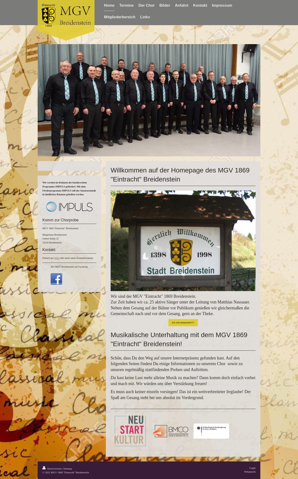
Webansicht (250, 471)
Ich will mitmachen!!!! (183, 322)
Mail (56, 258)
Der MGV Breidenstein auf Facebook (69, 266)
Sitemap (67, 468)
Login (252, 467)
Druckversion (52, 468)
